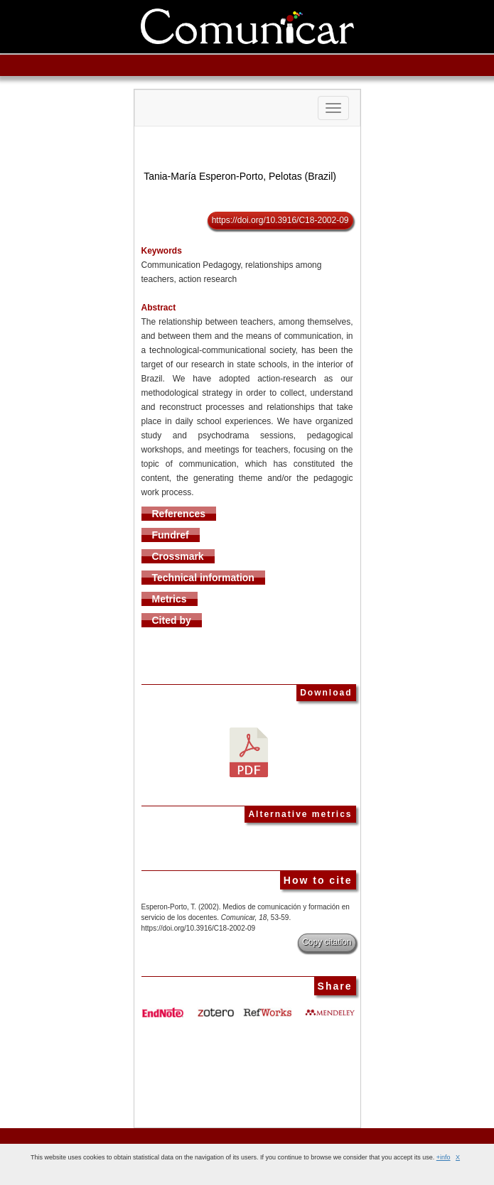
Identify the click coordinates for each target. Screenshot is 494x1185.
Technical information (203, 577)
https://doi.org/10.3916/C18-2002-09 (280, 220)
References (179, 513)
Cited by (171, 620)
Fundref (170, 535)
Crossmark (178, 556)
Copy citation (326, 942)
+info (443, 1157)
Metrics (169, 599)
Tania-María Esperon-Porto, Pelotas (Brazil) (240, 176)
